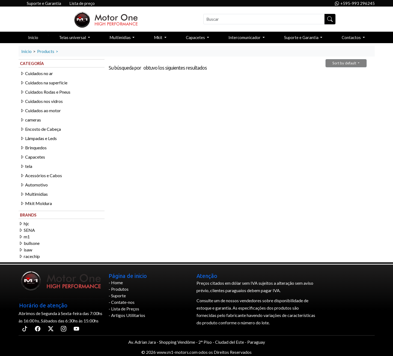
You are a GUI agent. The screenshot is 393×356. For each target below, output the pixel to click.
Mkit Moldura (36, 203)
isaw (25, 249)
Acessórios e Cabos (41, 175)
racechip (29, 256)
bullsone (29, 243)
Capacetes (32, 156)
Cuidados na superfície (43, 82)
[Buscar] (264, 19)
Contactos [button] (352, 37)
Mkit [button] (158, 37)
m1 (24, 236)
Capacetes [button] (196, 37)
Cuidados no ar (36, 73)
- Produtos (119, 289)
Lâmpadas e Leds (38, 138)
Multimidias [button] (120, 37)
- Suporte (117, 295)
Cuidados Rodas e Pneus (45, 91)
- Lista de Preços (124, 308)
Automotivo (34, 184)
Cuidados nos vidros (41, 101)
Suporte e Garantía (44, 3)
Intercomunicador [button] (244, 37)
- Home (116, 282)
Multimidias (34, 194)
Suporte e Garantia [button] (301, 37)
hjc (24, 223)
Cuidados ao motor (40, 110)
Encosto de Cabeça (40, 129)
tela (26, 166)
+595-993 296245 (355, 3)
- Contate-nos (122, 302)
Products (45, 51)
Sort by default (344, 63)
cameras (30, 119)
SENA (27, 230)
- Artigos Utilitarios (127, 315)
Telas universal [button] (73, 37)
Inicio (33, 37)
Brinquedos (33, 147)
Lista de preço (82, 3)
